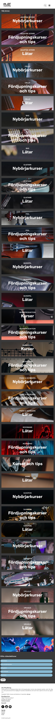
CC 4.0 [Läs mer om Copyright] (28, 694)
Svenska (3, 711)
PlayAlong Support (5, 700)
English (3, 713)
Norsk (2, 714)
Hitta (3, 679)
